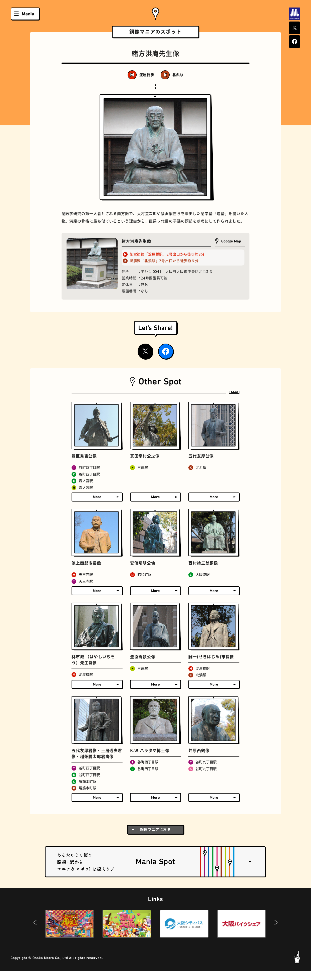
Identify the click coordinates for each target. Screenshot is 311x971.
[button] (34, 923)
